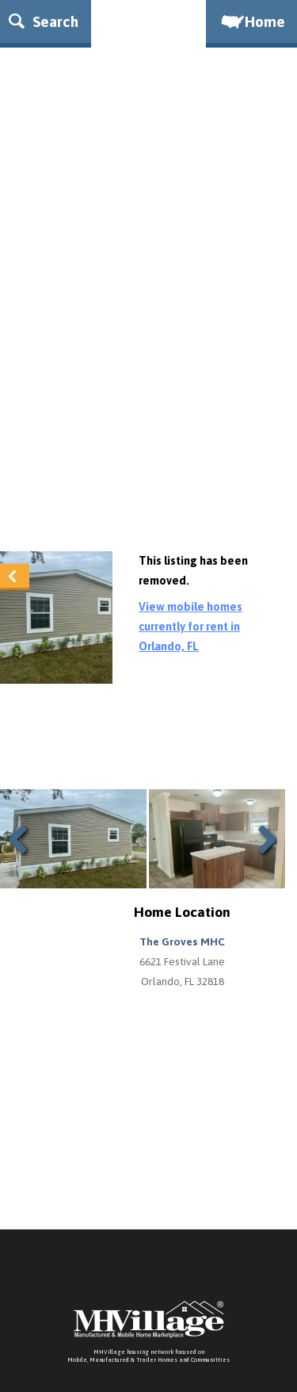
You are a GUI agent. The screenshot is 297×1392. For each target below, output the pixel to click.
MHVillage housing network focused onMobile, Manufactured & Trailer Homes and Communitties (148, 1355)
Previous (24, 858)
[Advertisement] (148, 379)
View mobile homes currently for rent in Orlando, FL (190, 626)
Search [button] (43, 21)
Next (263, 858)
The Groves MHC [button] (182, 941)
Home (252, 21)
